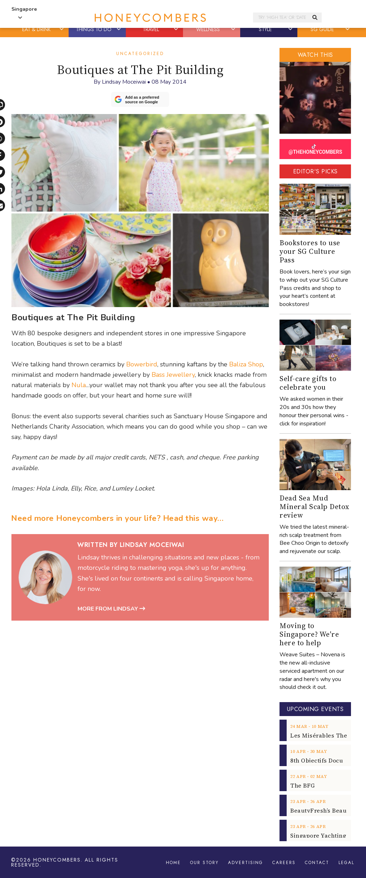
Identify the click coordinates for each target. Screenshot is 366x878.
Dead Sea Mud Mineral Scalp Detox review (315, 506)
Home (173, 862)
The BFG (302, 785)
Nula (78, 385)
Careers (284, 862)
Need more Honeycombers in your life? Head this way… (117, 518)
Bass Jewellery (173, 374)
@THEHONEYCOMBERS (315, 149)
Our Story (204, 862)
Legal (346, 862)
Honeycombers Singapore (150, 18)
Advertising (245, 862)
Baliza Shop (246, 364)
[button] (62, 29)
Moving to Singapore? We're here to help (309, 634)
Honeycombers (57, 859)
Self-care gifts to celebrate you (308, 383)
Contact (317, 862)
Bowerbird (141, 364)
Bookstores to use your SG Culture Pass (310, 251)
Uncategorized (140, 53)
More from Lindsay (111, 609)
